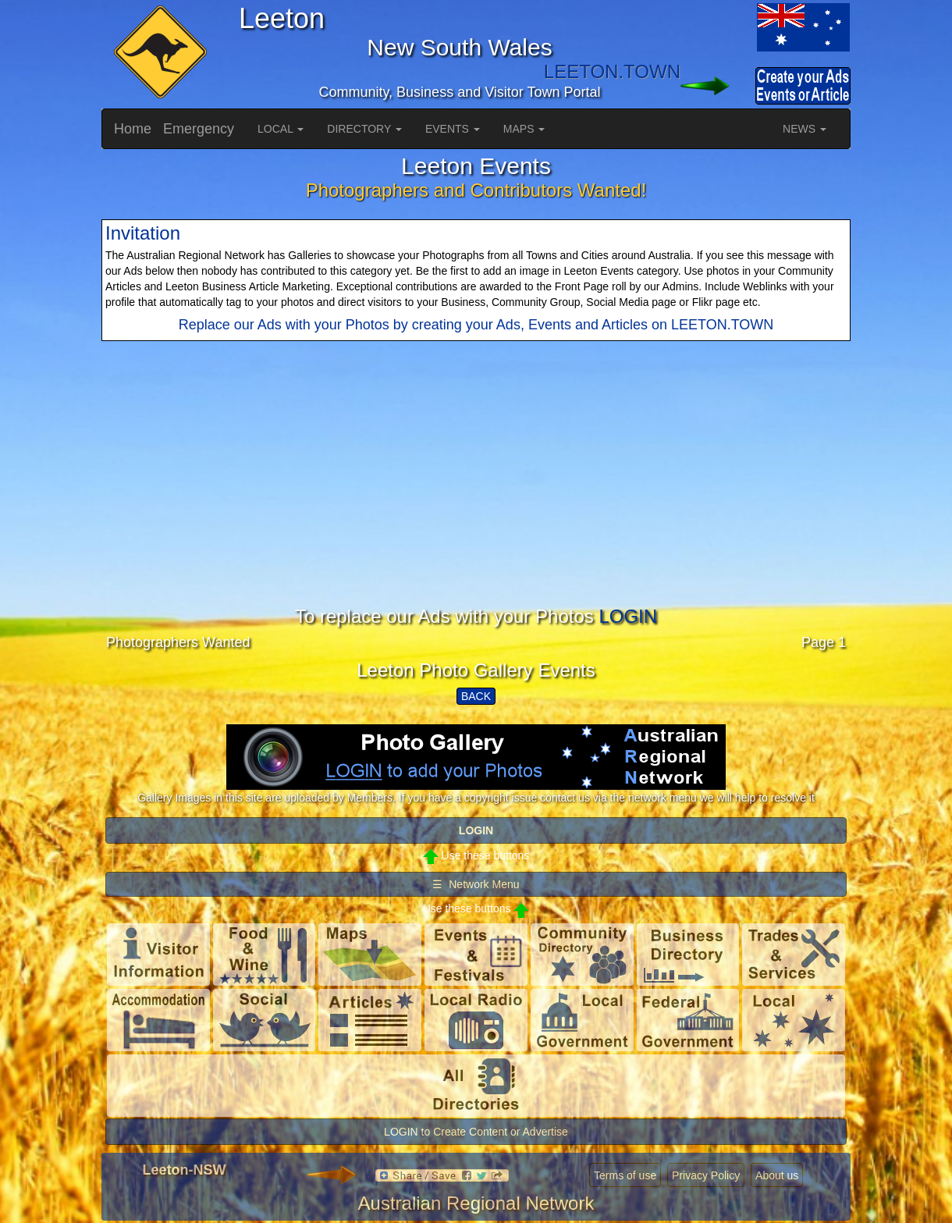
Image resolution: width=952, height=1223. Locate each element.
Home (132, 129)
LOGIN (628, 616)
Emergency (198, 129)
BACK (476, 696)
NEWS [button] (804, 129)
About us (776, 1175)
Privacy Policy (706, 1175)
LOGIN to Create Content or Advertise (476, 1131)
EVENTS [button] (452, 129)
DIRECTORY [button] (364, 129)
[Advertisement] (476, 497)
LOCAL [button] (281, 129)
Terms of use (625, 1175)
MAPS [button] (524, 129)
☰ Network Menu (475, 884)
